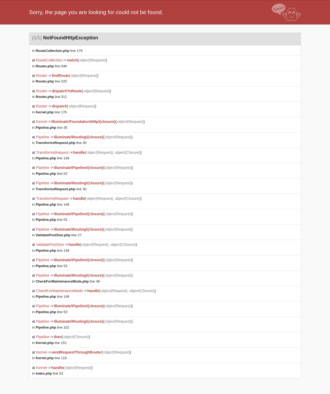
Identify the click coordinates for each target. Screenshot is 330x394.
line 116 (51, 358)
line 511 (51, 97)
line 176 (51, 112)
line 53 (51, 174)
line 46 (68, 281)
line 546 (51, 66)
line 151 (51, 343)
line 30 (51, 128)
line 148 (52, 158)
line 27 (59, 235)
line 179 (59, 51)
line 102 (52, 327)
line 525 (51, 81)
